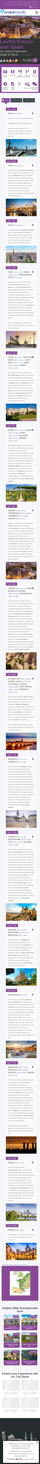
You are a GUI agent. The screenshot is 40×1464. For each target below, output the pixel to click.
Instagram (20, 1432)
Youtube (20, 1440)
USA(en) (35, 7)
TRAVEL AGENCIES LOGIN (19, 4)
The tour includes (28, 100)
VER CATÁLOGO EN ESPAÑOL (13, 2)
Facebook (20, 1427)
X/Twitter (20, 1436)
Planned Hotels (16, 100)
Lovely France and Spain (16, 44)
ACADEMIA (7, 4)
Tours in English (33, 4)
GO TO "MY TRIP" (28, 2)
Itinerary (5, 100)
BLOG (36, 2)
